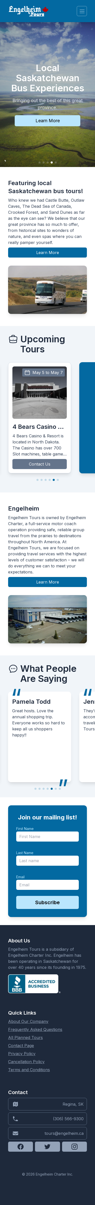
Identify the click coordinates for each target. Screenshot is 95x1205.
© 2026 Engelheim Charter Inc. (47, 1174)
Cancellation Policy (26, 1061)
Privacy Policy (21, 1053)
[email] (47, 885)
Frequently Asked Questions (35, 1029)
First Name (25, 828)
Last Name (24, 853)
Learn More (47, 120)
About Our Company (28, 1021)
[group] (39, 417)
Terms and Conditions (29, 1069)
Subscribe (47, 902)
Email (20, 877)
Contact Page (21, 1045)
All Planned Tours (25, 1037)
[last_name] (47, 861)
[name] (47, 837)
